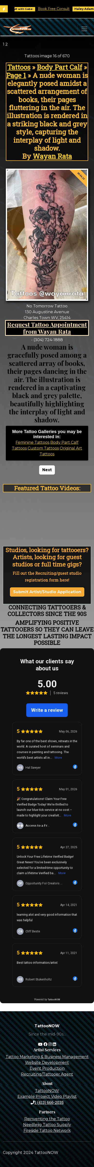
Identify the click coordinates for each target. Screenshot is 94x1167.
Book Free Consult (56, 9)
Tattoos (18, 67)
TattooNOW (47, 1090)
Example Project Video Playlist (47, 1096)
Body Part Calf (59, 67)
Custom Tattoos (43, 448)
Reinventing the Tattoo (47, 1119)
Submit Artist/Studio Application (47, 592)
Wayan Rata (52, 156)
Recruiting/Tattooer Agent (47, 1074)
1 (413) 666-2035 (47, 1102)
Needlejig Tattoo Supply (47, 1124)
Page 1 (16, 75)
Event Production (47, 1068)
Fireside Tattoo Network (47, 1130)
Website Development (47, 1062)
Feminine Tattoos (32, 442)
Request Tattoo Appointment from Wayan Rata (47, 328)
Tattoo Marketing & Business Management (47, 1056)
